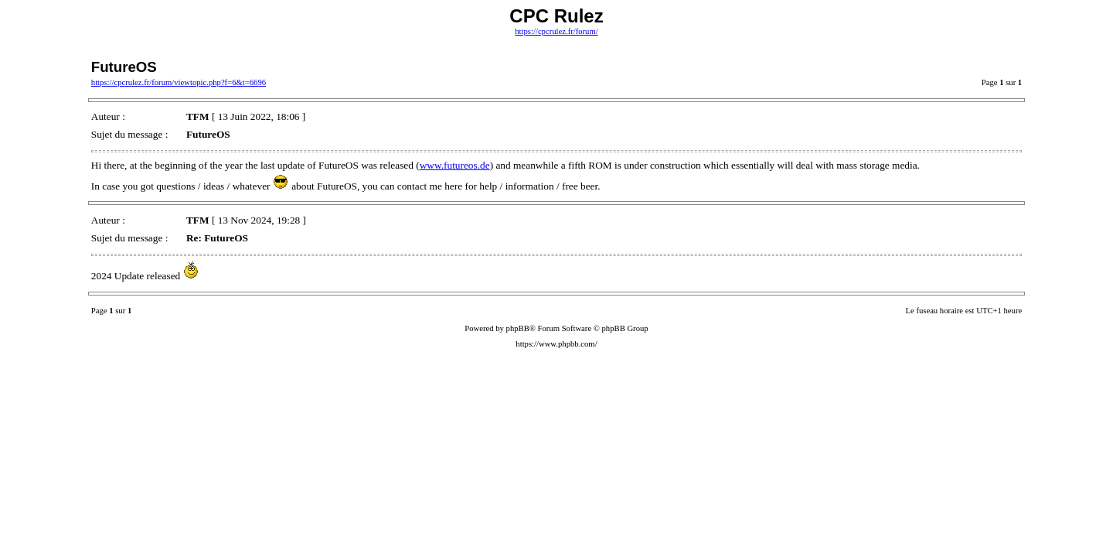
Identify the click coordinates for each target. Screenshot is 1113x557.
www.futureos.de (455, 165)
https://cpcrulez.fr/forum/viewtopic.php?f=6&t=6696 (178, 82)
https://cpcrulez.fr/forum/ (556, 31)
